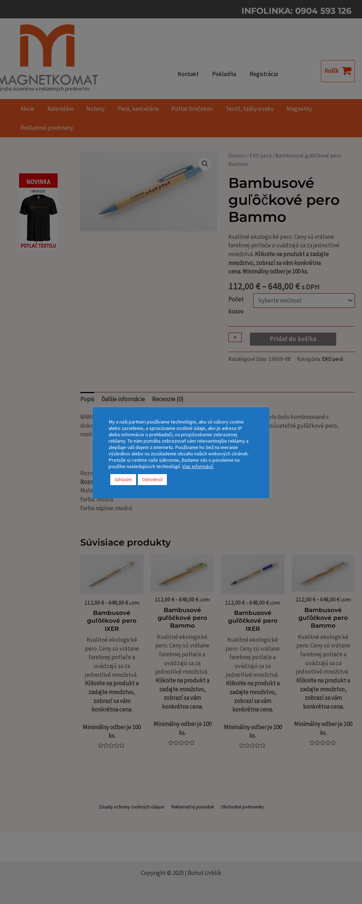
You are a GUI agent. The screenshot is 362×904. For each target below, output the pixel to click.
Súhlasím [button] (123, 480)
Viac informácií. (198, 466)
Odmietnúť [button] (152, 480)
